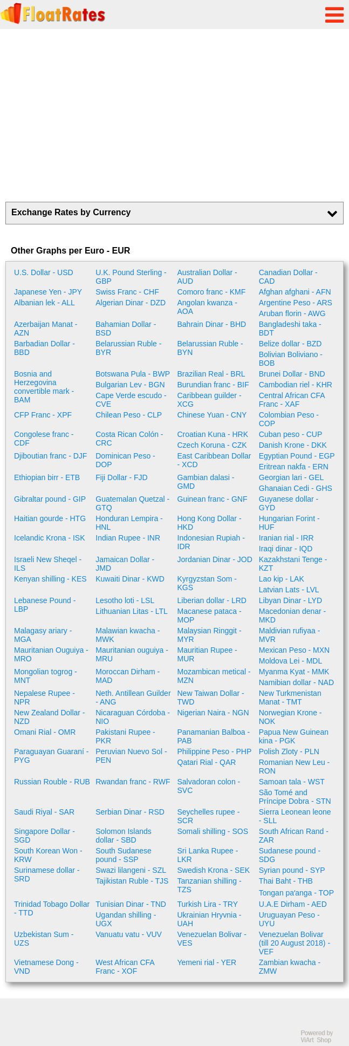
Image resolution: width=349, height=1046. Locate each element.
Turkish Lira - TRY (207, 904)
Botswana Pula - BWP (132, 374)
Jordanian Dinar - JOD (214, 559)
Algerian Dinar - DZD (130, 302)
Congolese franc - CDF (44, 438)
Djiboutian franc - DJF (50, 456)
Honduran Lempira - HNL (129, 522)
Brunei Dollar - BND (292, 374)
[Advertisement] (174, 115)
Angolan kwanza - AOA (207, 307)
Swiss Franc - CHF (127, 292)
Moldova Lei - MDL (291, 661)
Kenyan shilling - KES (50, 579)
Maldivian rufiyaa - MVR (289, 635)
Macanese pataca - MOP (209, 615)
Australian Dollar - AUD (207, 276)
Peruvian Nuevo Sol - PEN (131, 755)
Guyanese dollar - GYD (289, 503)
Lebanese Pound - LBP (45, 604)
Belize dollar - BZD (290, 343)
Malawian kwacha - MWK (127, 635)
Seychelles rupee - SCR (208, 816)
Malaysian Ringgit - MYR (209, 635)
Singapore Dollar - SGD (44, 835)
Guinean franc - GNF (212, 499)
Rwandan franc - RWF (132, 781)
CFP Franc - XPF (43, 415)
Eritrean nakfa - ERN (294, 466)
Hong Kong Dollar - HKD (209, 522)
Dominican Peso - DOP (125, 460)
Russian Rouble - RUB (52, 781)
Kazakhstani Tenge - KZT (293, 563)
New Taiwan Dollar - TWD (210, 697)
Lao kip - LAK (281, 579)
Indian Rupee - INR (127, 538)
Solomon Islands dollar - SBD (123, 835)
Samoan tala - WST (292, 781)
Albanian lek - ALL (44, 302)
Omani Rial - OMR (45, 732)
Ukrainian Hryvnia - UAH (209, 919)
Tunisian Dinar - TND (130, 904)
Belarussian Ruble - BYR (128, 348)
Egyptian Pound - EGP (297, 456)
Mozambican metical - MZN (214, 676)
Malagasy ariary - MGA (43, 635)
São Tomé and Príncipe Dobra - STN (295, 796)
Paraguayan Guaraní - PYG (51, 755)
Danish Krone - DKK (293, 445)
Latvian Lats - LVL (289, 589)
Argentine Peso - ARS (295, 302)
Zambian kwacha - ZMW (289, 966)
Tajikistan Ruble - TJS (131, 881)
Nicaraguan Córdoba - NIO (132, 717)
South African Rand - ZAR (294, 835)
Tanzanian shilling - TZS (209, 885)
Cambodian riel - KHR (295, 384)
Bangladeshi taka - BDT (290, 328)
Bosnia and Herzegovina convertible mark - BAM (44, 387)
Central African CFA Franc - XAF (292, 399)
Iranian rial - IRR (286, 538)
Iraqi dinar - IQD (286, 548)
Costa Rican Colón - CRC (129, 438)
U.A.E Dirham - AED (293, 904)
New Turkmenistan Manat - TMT (290, 697)
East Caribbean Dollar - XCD (214, 460)
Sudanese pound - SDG (289, 855)
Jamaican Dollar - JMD (124, 563)
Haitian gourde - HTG (50, 518)
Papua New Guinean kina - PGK (294, 736)
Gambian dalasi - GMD (206, 481)
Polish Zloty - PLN (289, 751)
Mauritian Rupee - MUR (207, 654)
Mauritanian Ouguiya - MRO (51, 654)
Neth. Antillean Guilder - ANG (132, 697)
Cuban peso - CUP (291, 434)
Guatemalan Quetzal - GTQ (132, 503)
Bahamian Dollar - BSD (125, 328)
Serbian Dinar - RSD (130, 812)
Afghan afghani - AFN (295, 292)
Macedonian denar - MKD (292, 615)
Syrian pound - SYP (292, 870)
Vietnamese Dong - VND (46, 966)
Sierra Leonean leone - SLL (295, 816)
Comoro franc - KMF (211, 292)
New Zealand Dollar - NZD (49, 717)
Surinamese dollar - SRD (46, 874)
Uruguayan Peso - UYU (289, 919)
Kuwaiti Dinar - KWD (130, 579)
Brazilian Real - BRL (211, 374)
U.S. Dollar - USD (43, 272)
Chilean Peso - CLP (128, 415)
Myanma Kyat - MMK (294, 671)
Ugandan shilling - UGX (125, 919)
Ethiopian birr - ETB (47, 477)
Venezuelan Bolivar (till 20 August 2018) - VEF (294, 943)
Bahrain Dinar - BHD (212, 324)
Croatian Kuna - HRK (213, 434)
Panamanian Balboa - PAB (213, 736)
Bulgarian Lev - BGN (130, 384)
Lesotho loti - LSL (124, 600)
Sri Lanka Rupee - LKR (207, 855)
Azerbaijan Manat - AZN (46, 328)
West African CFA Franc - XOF (124, 966)
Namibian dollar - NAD (296, 682)
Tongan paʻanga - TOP (296, 892)
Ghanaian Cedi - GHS (295, 488)
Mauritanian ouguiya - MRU (131, 654)
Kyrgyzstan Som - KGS (207, 583)
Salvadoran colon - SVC (209, 786)
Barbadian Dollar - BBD (44, 348)
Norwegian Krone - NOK (290, 717)
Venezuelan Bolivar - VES (212, 938)
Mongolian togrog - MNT (45, 676)
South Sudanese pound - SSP (123, 855)
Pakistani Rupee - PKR (125, 736)
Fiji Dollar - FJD (121, 477)
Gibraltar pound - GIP (50, 499)
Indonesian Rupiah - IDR (211, 542)
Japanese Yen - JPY (48, 292)
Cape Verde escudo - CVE (131, 399)
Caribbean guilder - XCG (209, 399)
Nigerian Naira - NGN (213, 712)
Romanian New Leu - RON (294, 766)
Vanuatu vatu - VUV (128, 934)
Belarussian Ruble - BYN (210, 348)
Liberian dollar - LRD (212, 600)
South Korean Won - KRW (48, 855)
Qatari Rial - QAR (206, 762)
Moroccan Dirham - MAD (127, 676)
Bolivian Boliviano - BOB (291, 358)
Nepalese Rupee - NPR (44, 697)
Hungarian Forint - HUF (289, 522)
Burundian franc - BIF (213, 384)
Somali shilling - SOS (213, 831)
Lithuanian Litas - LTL (131, 611)
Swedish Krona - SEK (213, 870)
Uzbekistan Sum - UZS (43, 938)
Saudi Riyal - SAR (44, 812)
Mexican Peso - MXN (294, 650)
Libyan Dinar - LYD (290, 600)
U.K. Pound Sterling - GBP (131, 276)
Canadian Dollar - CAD (288, 276)
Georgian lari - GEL (291, 477)
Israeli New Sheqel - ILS (47, 563)
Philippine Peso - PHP (214, 751)
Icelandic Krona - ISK (49, 538)
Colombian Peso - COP (289, 419)
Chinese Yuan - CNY (212, 415)
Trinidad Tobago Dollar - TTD (52, 908)
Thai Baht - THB (286, 881)
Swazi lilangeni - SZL (130, 870)
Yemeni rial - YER (207, 962)
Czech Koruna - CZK (212, 445)
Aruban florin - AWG (292, 313)
